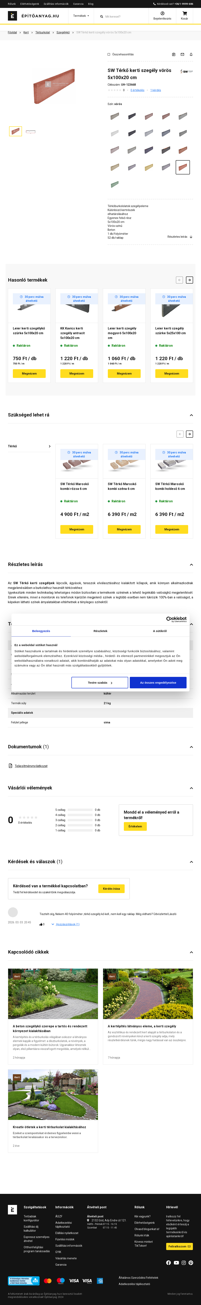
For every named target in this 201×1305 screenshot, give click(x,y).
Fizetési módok (64, 1239)
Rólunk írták (142, 1235)
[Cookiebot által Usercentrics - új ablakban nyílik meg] (169, 619)
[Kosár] (184, 16)
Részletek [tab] (100, 630)
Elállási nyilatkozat (66, 1233)
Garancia (78, 4)
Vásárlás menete (66, 1258)
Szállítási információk (56, 4)
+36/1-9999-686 (183, 4)
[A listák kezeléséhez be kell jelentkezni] (176, 54)
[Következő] (189, 434)
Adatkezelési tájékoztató (134, 1284)
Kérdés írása (111, 888)
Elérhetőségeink (29, 4)
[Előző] (180, 434)
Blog (90, 4)
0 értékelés (137, 90)
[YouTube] (176, 1263)
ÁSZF (58, 1216)
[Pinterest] (191, 1263)
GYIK (58, 1252)
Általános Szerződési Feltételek (138, 1277)
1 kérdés (155, 90)
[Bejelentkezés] (162, 16)
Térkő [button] (12, 446)
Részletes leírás (180, 237)
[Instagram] (184, 1263)
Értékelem (135, 826)
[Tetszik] (43, 924)
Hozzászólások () (66, 924)
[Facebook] (168, 1263)
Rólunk (12, 4)
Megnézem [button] (29, 373)
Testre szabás (100, 682)
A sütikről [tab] (160, 630)
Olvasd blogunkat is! (147, 1229)
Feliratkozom (180, 1246)
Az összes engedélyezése (158, 682)
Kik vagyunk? (143, 1216)
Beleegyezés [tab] (41, 630)
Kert (17, 976)
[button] (81, 16)
